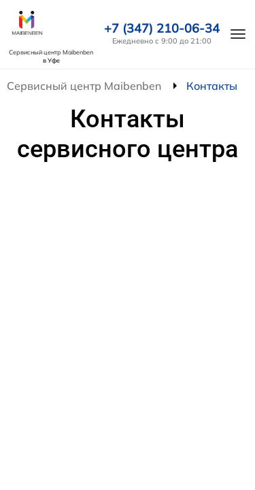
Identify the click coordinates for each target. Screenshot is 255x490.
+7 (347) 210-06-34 (162, 28)
